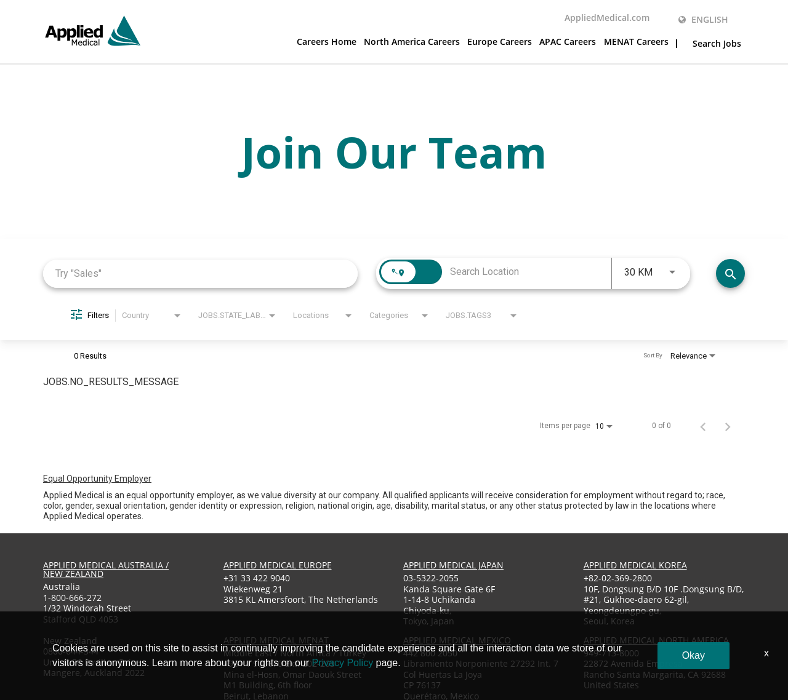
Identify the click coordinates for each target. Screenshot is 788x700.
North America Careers (412, 42)
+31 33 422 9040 (256, 578)
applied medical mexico (457, 640)
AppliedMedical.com (607, 18)
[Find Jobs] (730, 273)
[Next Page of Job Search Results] (727, 425)
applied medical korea (635, 565)
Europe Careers (499, 42)
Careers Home (326, 42)
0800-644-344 (70, 651)
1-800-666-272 (72, 597)
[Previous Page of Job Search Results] (703, 425)
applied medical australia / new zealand (106, 569)
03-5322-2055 (431, 578)
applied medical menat (276, 640)
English (703, 20)
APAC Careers (567, 42)
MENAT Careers (636, 42)
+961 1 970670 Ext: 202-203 (279, 663)
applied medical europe (277, 565)
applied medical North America (656, 640)
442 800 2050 (430, 653)
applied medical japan (453, 565)
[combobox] (200, 273)
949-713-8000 (611, 653)
